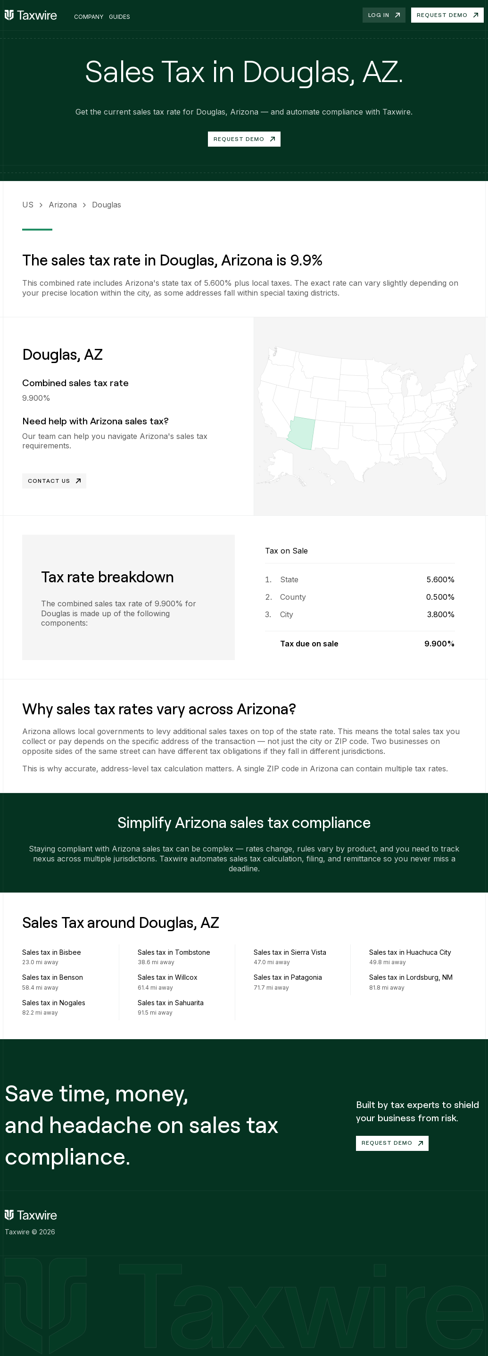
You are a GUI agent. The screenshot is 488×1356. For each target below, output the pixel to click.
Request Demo (244, 138)
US (27, 204)
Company (88, 16)
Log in (384, 14)
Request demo (447, 14)
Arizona (63, 204)
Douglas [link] (106, 204)
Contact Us (54, 480)
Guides (119, 16)
